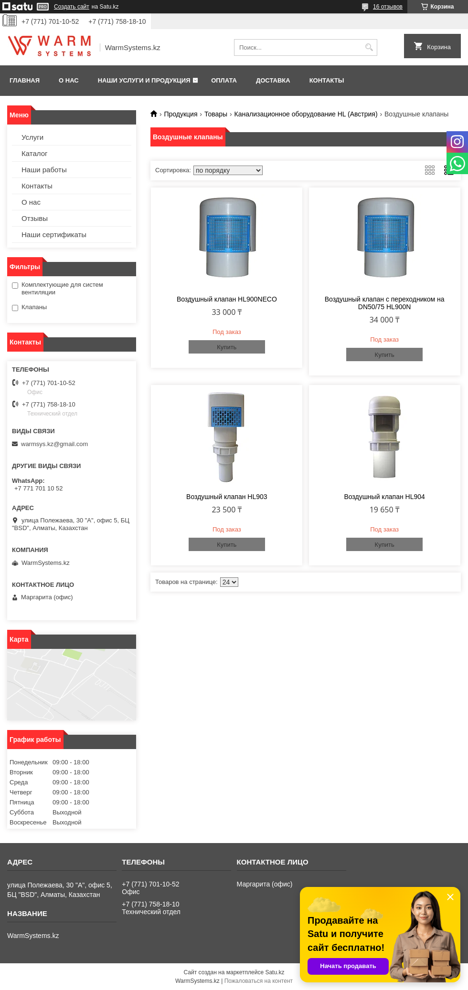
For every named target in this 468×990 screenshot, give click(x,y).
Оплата (224, 80)
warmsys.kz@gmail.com (54, 444)
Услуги (32, 137)
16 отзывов (388, 6)
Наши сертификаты (53, 234)
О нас (69, 80)
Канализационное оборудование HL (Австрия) (306, 114)
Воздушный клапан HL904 (384, 496)
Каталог (34, 153)
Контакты (326, 80)
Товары (215, 114)
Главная (25, 80)
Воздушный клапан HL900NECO (227, 299)
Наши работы (44, 170)
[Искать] (369, 47)
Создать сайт (71, 6)
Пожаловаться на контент (258, 981)
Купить (226, 347)
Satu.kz (274, 972)
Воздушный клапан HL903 (226, 496)
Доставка (273, 80)
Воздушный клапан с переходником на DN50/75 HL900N (385, 303)
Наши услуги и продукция (144, 80)
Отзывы (34, 218)
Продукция (180, 114)
